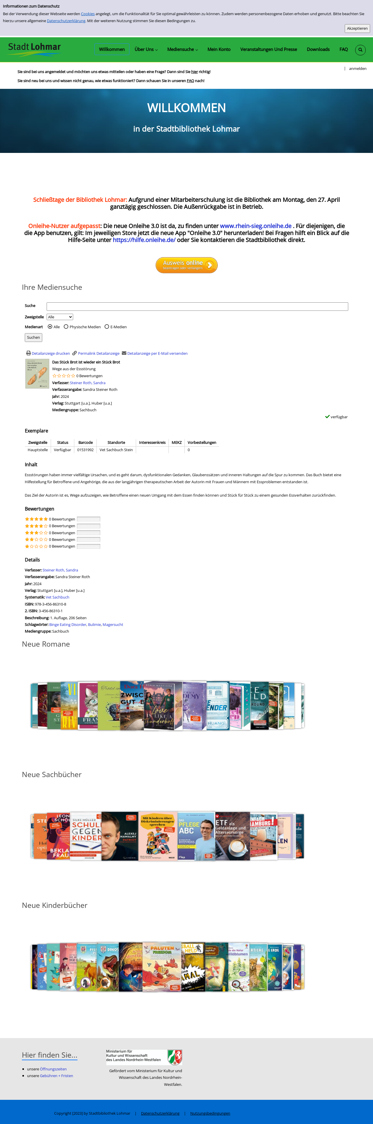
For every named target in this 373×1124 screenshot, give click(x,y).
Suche (30, 305)
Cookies (88, 13)
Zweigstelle (34, 317)
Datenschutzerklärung (66, 20)
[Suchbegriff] (197, 306)
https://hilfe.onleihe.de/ (144, 240)
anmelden (358, 68)
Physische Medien (85, 326)
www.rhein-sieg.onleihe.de (255, 226)
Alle (57, 326)
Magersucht (113, 624)
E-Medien (118, 326)
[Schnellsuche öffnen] (360, 50)
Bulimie (94, 624)
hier (194, 71)
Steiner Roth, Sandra (87, 382)
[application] (146, 49)
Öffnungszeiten (53, 1069)
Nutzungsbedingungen (210, 1113)
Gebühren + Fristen (56, 1075)
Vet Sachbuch (57, 597)
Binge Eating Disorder (67, 624)
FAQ (190, 80)
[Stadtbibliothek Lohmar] (34, 49)
